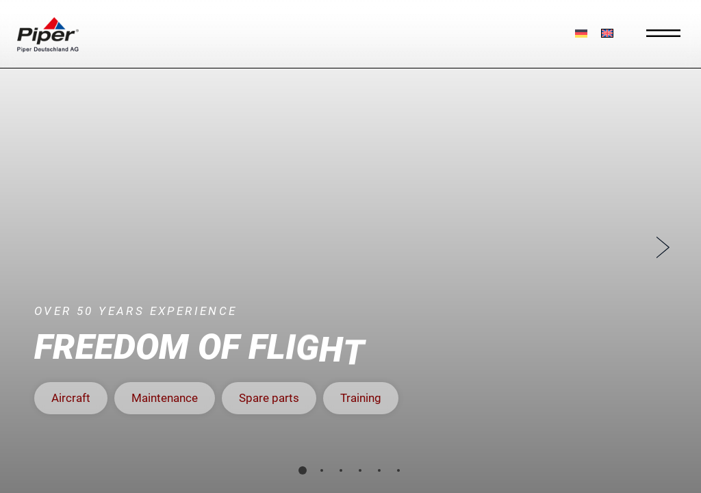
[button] (70, 398)
